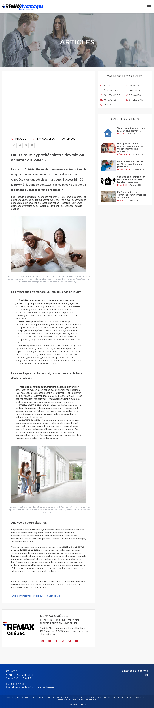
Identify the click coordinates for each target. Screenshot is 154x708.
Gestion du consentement (83, 700)
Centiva (83, 704)
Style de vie (134, 100)
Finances (132, 86)
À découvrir (109, 90)
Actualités (108, 100)
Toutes (106, 86)
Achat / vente (110, 95)
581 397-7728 (18, 684)
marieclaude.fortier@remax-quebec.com (35, 687)
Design (105, 105)
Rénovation (134, 95)
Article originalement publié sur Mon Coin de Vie (35, 596)
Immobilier (19, 139)
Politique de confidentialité (121, 698)
